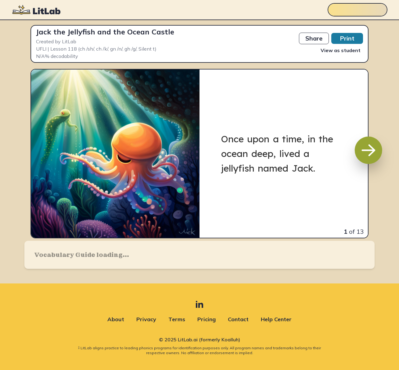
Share (313, 38)
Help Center (276, 319)
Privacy (146, 319)
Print (347, 38)
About (115, 319)
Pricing (206, 319)
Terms (176, 319)
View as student (341, 50)
